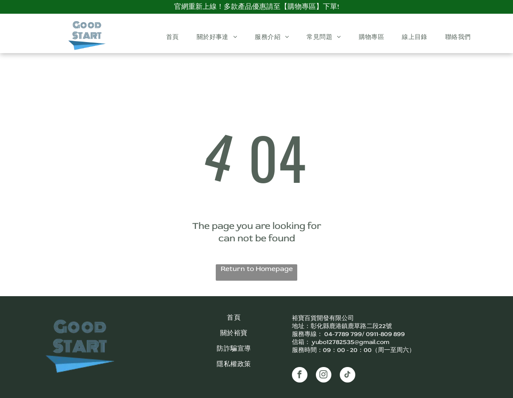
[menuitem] (172, 37)
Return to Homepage (257, 268)
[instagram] (323, 376)
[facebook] (299, 376)
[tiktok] (347, 376)
